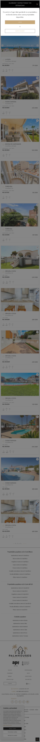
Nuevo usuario (20, 31)
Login (20, 22)
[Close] (37, 4)
